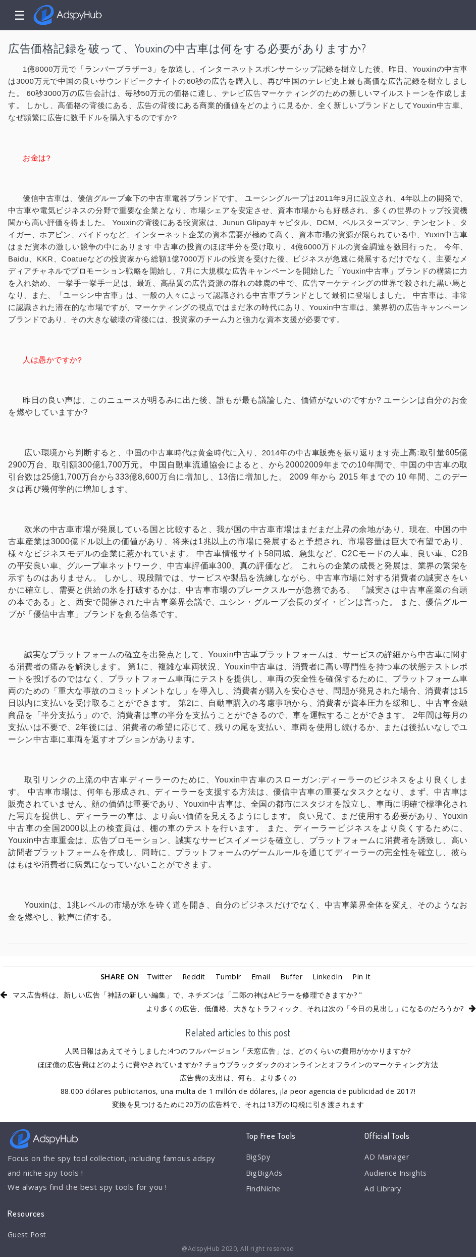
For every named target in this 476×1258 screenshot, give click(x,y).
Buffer (292, 976)
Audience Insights (397, 1174)
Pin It (365, 976)
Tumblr (228, 976)
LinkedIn (329, 976)
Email (261, 976)
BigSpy (258, 1157)
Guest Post (29, 1235)
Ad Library (383, 1190)
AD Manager (387, 1157)
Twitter (156, 976)
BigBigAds (265, 1174)
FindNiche (264, 1190)
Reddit (192, 976)
